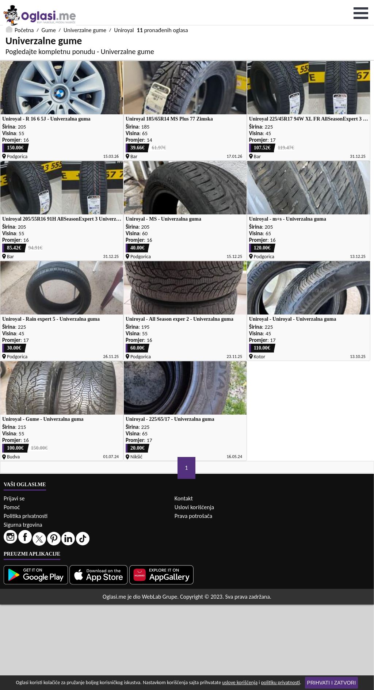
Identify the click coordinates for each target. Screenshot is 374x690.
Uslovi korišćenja (194, 592)
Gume (49, 4)
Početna (24, 4)
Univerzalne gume (85, 4)
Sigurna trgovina (23, 610)
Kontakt (184, 583)
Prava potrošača (193, 601)
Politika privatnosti (25, 601)
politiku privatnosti (280, 682)
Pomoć (12, 592)
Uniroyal (124, 4)
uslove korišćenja (239, 682)
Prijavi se (14, 583)
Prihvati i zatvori (331, 683)
